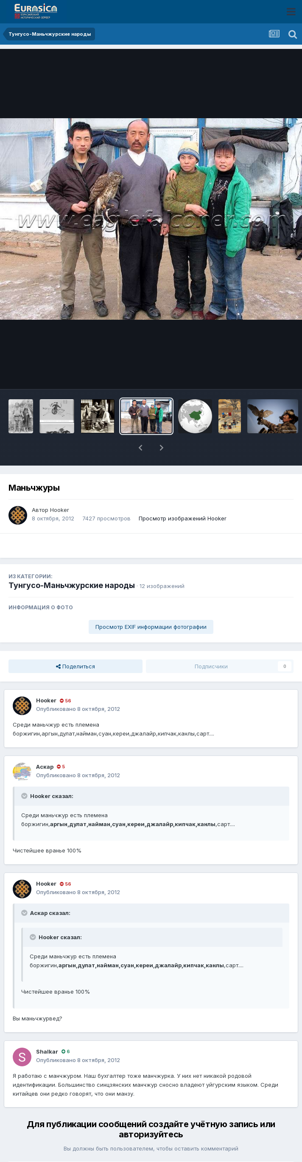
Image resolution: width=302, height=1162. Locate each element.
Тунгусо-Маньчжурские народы (71, 585)
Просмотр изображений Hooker (182, 518)
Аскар (44, 766)
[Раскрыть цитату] (25, 796)
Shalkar (47, 1051)
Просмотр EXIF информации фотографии (151, 626)
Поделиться (75, 666)
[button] (140, 447)
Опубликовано (78, 708)
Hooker (59, 509)
